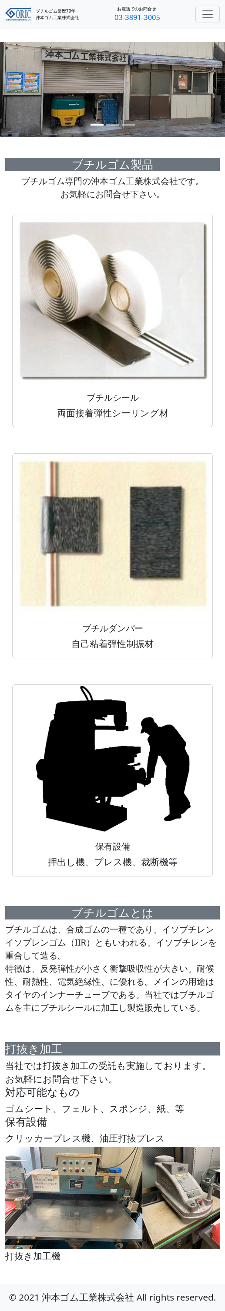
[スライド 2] (112, 125)
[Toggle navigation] (207, 14)
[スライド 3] (128, 125)
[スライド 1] (97, 125)
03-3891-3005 (137, 17)
